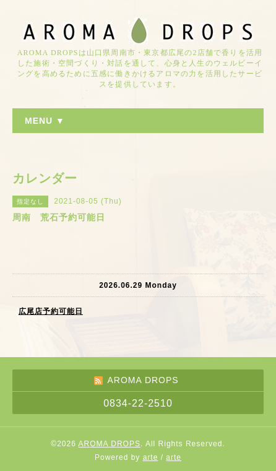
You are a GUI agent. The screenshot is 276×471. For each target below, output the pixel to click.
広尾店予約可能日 (51, 311)
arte (150, 457)
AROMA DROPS (109, 443)
